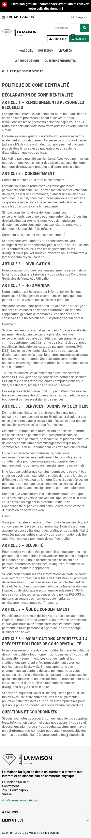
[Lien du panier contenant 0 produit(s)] (79, 38)
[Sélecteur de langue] (79, 17)
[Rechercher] (71, 28)
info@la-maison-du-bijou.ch (21, 800)
